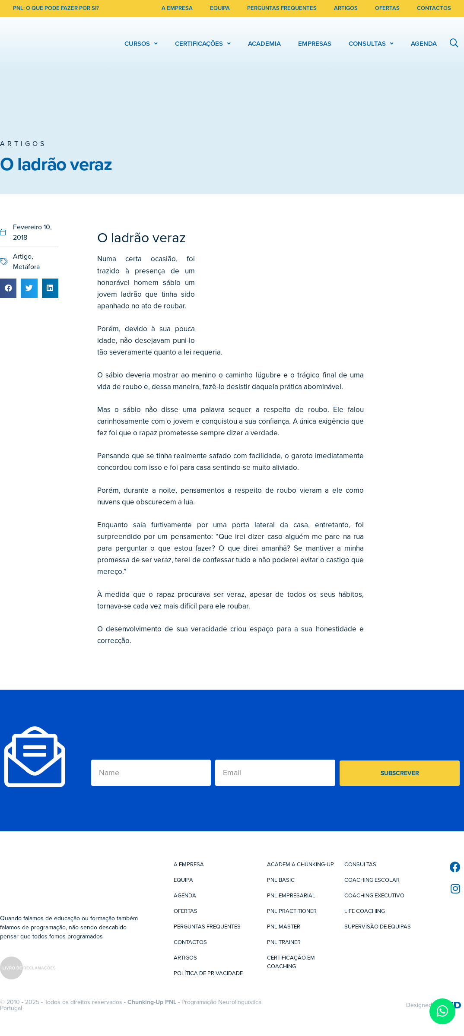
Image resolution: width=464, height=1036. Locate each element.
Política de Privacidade (208, 973)
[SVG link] (28, 969)
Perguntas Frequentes (207, 926)
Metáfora (26, 267)
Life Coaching (364, 911)
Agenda (185, 895)
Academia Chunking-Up (300, 864)
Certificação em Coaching (291, 962)
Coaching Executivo (374, 895)
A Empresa (189, 864)
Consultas (360, 864)
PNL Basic (281, 880)
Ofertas (185, 911)
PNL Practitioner (292, 911)
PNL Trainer (284, 942)
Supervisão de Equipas (377, 926)
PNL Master (283, 926)
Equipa (183, 880)
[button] (8, 288)
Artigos (23, 143)
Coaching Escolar (372, 880)
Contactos (190, 942)
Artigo (22, 256)
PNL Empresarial (291, 895)
